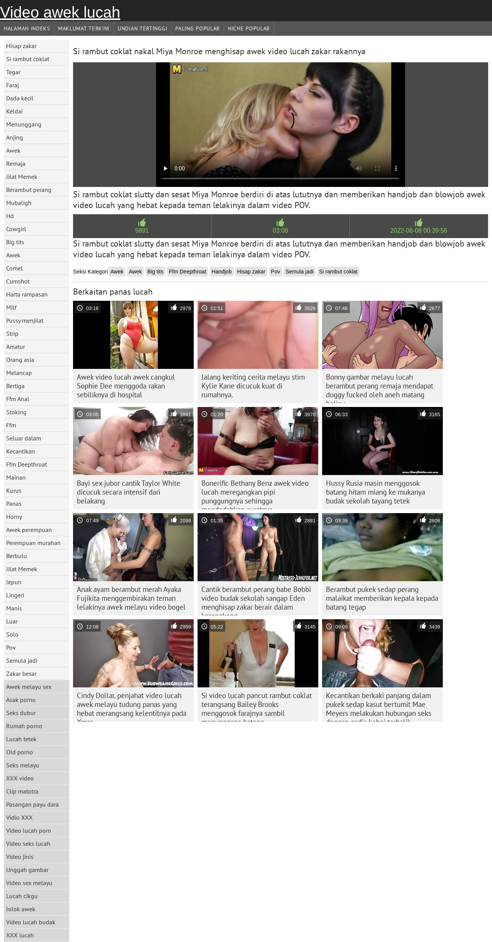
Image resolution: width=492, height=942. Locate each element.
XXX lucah (20, 935)
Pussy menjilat (24, 320)
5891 (142, 230)
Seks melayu (22, 765)
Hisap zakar (21, 46)
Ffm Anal (17, 399)
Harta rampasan (27, 294)
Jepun (14, 582)
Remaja (15, 163)
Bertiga (15, 386)
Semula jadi (21, 660)
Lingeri (15, 595)
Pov (11, 647)
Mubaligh (19, 203)
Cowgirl (16, 229)
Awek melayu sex (29, 686)
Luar (12, 621)
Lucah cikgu (22, 896)
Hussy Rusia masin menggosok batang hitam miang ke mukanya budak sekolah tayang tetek (375, 492)
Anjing (14, 137)
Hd (10, 216)
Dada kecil (19, 98)
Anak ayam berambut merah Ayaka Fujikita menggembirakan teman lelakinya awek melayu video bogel (131, 598)
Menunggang (24, 124)
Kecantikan (20, 451)
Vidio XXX (19, 817)
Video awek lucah (60, 12)
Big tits (15, 242)
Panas (14, 503)
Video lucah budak (30, 922)
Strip (12, 333)
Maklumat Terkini (84, 28)
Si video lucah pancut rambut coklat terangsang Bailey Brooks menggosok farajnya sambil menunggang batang (256, 706)
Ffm (11, 425)
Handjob (222, 271)
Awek (13, 150)
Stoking (16, 412)
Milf (11, 307)
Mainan (16, 477)
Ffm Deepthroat (26, 464)
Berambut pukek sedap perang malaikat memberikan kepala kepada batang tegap (382, 598)
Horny (14, 516)
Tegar (13, 72)
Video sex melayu (29, 883)
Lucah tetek (21, 739)
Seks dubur (21, 713)
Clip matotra (22, 791)
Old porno (19, 752)
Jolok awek (20, 909)
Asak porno (21, 700)
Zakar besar (21, 673)
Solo (12, 634)
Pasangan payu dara (32, 804)
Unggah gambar (27, 870)
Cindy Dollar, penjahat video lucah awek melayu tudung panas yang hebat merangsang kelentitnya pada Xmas (131, 706)
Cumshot (18, 281)
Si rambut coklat (27, 59)
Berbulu (16, 556)
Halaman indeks (27, 28)
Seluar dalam (23, 438)
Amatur (15, 346)
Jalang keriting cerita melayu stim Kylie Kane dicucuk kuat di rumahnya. (253, 385)
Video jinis (19, 856)
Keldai (14, 111)
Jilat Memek (21, 176)
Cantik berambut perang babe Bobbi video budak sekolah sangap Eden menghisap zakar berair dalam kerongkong (256, 600)
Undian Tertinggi (142, 28)
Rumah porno (24, 726)
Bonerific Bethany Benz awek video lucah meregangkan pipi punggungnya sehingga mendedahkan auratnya (255, 494)
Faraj (12, 85)
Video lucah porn (28, 830)
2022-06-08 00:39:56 (418, 230)
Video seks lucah (28, 843)
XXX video (20, 778)
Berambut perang (29, 189)
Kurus (14, 490)
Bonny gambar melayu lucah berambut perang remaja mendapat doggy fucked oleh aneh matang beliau (379, 387)
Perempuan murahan (33, 543)
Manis (14, 608)
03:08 (280, 230)
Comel (14, 268)
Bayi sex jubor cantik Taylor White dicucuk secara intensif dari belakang (128, 492)
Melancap (19, 373)
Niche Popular (249, 28)
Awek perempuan (29, 530)
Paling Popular (197, 28)
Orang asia (20, 359)
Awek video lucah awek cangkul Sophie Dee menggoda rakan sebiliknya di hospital (126, 385)
